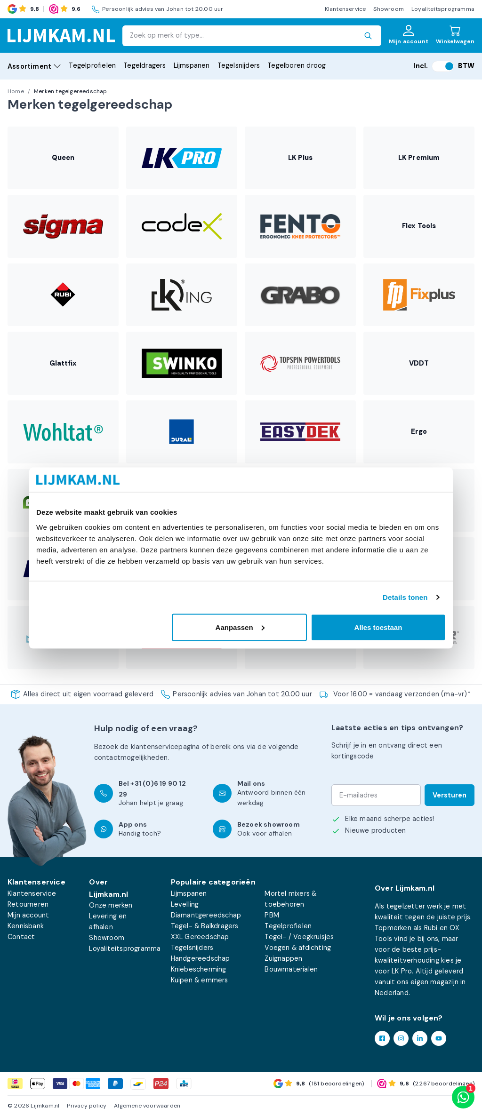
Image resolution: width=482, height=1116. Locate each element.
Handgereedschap (200, 958)
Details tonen (405, 597)
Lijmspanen (192, 65)
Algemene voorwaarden (147, 1105)
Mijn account (28, 915)
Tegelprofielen (92, 65)
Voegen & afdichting (298, 947)
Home (16, 91)
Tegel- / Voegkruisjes (299, 937)
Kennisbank (26, 926)
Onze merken (110, 905)
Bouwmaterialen (291, 969)
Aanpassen (240, 627)
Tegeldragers (144, 65)
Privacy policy (86, 1105)
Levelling (185, 904)
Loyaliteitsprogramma (442, 9)
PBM (272, 915)
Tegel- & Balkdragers (205, 926)
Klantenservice (345, 9)
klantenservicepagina (165, 746)
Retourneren (28, 904)
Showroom (388, 9)
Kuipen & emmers (199, 980)
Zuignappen (283, 958)
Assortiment (34, 66)
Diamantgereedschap (206, 915)
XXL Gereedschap (200, 937)
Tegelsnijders (238, 65)
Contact (21, 937)
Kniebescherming (198, 969)
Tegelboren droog (296, 65)
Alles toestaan (378, 627)
